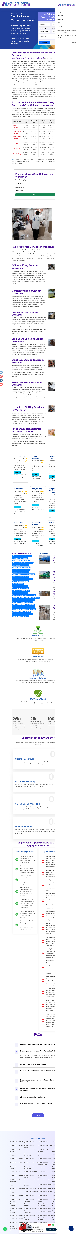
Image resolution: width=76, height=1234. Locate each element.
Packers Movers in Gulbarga (58, 1105)
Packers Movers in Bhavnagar (59, 1131)
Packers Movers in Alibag (30, 1113)
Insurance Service (16, 1208)
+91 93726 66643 (52, 58)
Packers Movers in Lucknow (58, 1156)
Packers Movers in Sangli (16, 1148)
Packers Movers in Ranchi (58, 1098)
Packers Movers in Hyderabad (17, 1098)
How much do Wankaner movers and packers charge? (40, 1013)
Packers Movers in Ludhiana (44, 1089)
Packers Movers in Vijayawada (17, 1119)
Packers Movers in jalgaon (58, 1129)
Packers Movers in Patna (43, 1109)
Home (12, 13)
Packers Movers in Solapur (44, 1098)
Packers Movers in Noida (15, 1105)
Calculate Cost (37, 195)
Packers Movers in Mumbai (16, 1113)
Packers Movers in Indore (16, 1131)
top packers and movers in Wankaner (32, 75)
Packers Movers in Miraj (15, 1089)
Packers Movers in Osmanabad (28, 1099)
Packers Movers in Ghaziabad (31, 1134)
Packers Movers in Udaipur (30, 1102)
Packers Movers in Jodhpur (44, 1117)
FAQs (26, 1176)
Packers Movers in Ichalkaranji (28, 1144)
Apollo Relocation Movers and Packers (31, 61)
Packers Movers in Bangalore (59, 1144)
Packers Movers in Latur (15, 1092)
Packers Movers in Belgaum (30, 1092)
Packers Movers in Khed (57, 1113)
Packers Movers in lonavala (16, 1134)
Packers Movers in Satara (30, 1129)
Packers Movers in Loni (43, 1156)
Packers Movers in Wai (29, 1126)
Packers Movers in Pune (29, 1094)
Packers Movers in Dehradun (30, 1089)
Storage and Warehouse (17, 1211)
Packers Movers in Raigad (44, 1141)
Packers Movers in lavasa (58, 1148)
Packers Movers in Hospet (16, 1126)
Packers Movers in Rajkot (58, 1141)
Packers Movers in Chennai (16, 1137)
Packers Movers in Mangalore (59, 1089)
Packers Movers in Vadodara (58, 1117)
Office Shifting (15, 1199)
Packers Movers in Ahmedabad (28, 1109)
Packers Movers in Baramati (16, 1144)
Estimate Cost (51, 1229)
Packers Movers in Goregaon (31, 1150)
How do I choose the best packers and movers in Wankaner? (38, 1034)
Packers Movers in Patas (15, 1160)
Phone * (54, 21)
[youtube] (63, 1226)
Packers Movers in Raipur (44, 1119)
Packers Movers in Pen (29, 1141)
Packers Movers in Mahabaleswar (42, 1113)
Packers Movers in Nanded (44, 1134)
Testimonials (28, 1174)
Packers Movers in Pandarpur (59, 1102)
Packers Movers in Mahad (30, 1105)
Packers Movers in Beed (43, 1126)
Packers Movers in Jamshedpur (56, 1095)
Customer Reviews (30, 1185)
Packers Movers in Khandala (44, 1150)
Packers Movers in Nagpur (16, 1129)
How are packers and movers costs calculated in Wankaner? (38, 1024)
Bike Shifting (14, 1204)
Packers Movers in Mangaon (30, 1117)
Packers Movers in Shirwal (16, 1094)
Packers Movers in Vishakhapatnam (42, 1105)
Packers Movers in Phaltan (44, 1131)
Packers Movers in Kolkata (58, 1153)
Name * (41, 21)
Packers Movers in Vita (57, 1092)
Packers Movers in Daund (30, 1119)
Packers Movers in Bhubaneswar (14, 1156)
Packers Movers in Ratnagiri (44, 1094)
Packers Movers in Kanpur (44, 1122)
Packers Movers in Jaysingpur (59, 1109)
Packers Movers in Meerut (44, 1148)
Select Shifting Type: (21, 180)
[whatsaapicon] (5, 1229)
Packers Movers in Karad (58, 1122)
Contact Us (28, 1180)
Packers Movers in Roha (15, 1153)
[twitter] (59, 1226)
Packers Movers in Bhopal (16, 1102)
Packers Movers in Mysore (44, 1129)
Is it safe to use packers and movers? (34, 1043)
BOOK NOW (15, 1192)
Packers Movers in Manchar (58, 1150)
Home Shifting (15, 1197)
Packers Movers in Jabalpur (30, 1137)
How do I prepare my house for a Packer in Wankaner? (40, 990)
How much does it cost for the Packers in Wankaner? (39, 982)
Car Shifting (14, 1202)
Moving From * (43, 28)
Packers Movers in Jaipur (44, 1102)
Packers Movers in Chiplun (16, 1109)
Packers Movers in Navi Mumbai (15, 1122)
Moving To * (55, 28)
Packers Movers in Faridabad (30, 1156)
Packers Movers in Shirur (16, 1141)
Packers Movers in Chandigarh (28, 1122)
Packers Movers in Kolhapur (58, 1137)
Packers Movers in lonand (30, 1153)
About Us (27, 1178)
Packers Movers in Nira (29, 1148)
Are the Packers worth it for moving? (34, 1005)
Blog (26, 1183)
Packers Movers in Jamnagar (58, 1119)
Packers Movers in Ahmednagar (42, 1137)
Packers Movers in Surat (43, 1144)
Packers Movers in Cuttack (58, 1134)
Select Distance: (20, 187)
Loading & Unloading (16, 1206)
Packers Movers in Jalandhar (30, 1131)
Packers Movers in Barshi (16, 1117)
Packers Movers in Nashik (44, 1092)
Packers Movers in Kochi (57, 1126)
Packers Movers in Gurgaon (44, 1153)
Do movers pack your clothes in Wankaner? (36, 1051)
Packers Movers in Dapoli (16, 1150)
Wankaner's (46, 61)
